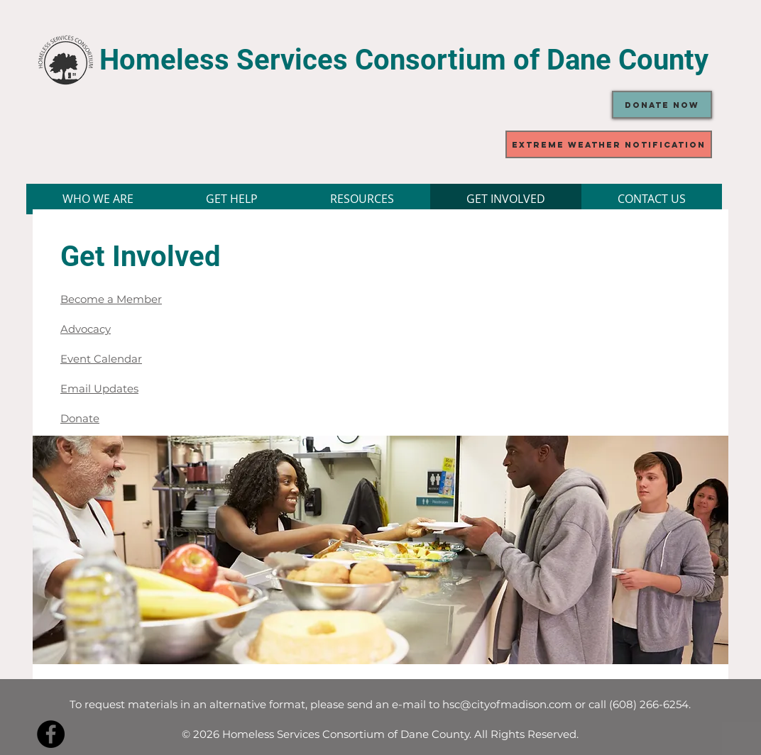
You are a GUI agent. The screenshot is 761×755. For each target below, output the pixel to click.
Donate (79, 418)
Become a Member (111, 299)
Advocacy (85, 329)
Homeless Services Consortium (306, 60)
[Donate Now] (662, 105)
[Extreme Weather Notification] (608, 144)
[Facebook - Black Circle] (51, 734)
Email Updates (99, 388)
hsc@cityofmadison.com (507, 704)
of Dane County (610, 60)
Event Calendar (101, 358)
